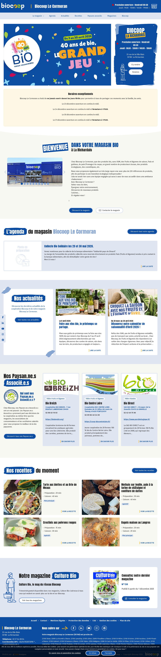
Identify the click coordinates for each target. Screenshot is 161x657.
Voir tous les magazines (32, 600)
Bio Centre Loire (93, 403)
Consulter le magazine (136, 599)
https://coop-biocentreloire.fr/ (97, 422)
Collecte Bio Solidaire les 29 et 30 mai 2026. (69, 246)
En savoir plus (68, 441)
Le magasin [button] (37, 16)
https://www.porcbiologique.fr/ (137, 419)
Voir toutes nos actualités (28, 320)
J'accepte (108, 653)
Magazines (111, 16)
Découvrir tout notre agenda (142, 231)
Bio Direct (129, 403)
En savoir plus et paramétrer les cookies (65, 653)
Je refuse (92, 653)
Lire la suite (148, 266)
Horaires (135, 72)
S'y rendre (135, 65)
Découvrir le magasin (81, 210)
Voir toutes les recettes (144, 470)
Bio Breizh (51, 403)
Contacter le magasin (109, 210)
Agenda (52, 16)
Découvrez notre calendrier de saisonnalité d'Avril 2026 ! (128, 325)
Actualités (65, 16)
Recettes (78, 16)
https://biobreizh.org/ (55, 419)
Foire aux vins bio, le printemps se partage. (78, 325)
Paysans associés (95, 16)
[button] (5, 55)
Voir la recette (69, 511)
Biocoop (125, 16)
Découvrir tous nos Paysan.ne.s (20, 436)
